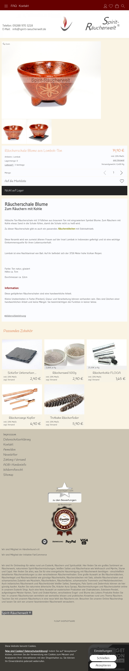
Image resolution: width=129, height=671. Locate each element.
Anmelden (105, 6)
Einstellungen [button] (103, 651)
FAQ (14, 6)
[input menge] (113, 173)
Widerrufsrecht (13, 470)
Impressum (9, 435)
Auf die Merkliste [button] (15, 181)
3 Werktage (15, 165)
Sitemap (8, 475)
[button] (6, 6)
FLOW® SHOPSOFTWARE (64, 621)
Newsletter (10, 455)
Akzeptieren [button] (103, 665)
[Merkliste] (111, 6)
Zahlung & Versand (14, 460)
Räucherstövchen (66, 228)
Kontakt (24, 6)
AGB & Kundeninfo (14, 465)
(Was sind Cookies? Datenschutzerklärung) (26, 651)
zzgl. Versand (9, 379)
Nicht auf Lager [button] (14, 191)
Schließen (103, 658)
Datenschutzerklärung (17, 440)
